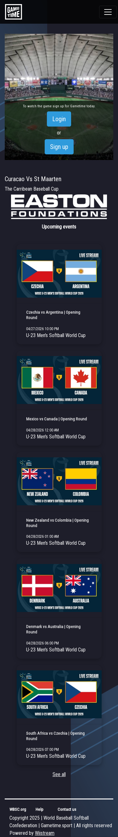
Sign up (59, 147)
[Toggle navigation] (108, 12)
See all (59, 774)
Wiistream (44, 833)
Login (59, 119)
